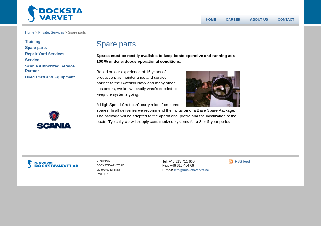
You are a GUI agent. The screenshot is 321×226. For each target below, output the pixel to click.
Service (32, 60)
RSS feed (242, 161)
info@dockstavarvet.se (191, 170)
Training (32, 42)
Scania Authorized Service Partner (50, 68)
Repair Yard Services (44, 54)
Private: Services (51, 32)
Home (29, 32)
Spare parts (36, 48)
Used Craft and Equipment (50, 77)
